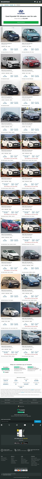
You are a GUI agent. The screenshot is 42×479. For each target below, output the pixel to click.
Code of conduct (34, 465)
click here (22, 392)
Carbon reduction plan (35, 464)
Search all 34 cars (21, 22)
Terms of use (23, 459)
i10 (14, 4)
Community (13, 461)
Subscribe (38, 421)
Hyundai (11, 4)
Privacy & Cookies (24, 460)
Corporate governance (35, 460)
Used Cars (6, 4)
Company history (14, 460)
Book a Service (7, 402)
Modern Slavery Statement (36, 459)
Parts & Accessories (34, 402)
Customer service (4, 459)
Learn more (21, 440)
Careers (12, 459)
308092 (32, 389)
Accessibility (3, 460)
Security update (24, 461)
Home (2, 4)
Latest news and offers (6, 419)
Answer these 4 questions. (7, 474)
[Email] (17, 421)
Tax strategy (33, 461)
